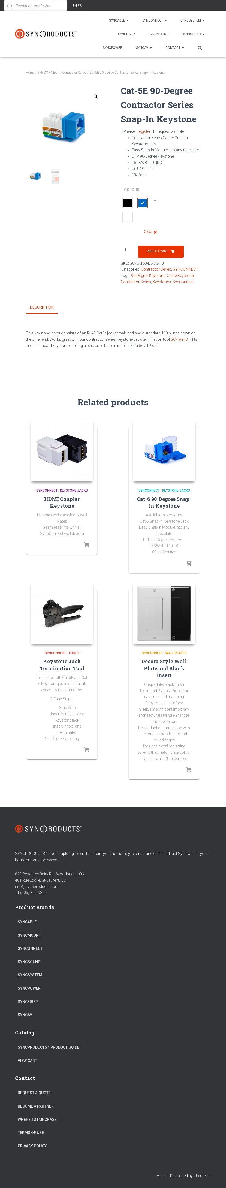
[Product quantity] (128, 250)
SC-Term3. (180, 339)
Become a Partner (36, 1106)
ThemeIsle (202, 1176)
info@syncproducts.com (37, 886)
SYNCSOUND (193, 34)
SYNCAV (144, 48)
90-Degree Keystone (148, 275)
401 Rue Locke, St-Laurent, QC (40, 880)
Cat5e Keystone (180, 275)
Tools (73, 653)
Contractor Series (74, 72)
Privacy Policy (32, 1146)
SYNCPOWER (112, 48)
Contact (174, 48)
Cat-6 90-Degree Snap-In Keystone (164, 502)
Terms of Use (31, 1132)
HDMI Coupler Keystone (62, 502)
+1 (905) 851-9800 (31, 892)
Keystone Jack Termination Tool (62, 664)
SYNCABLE (119, 20)
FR (80, 6)
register (144, 131)
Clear (148, 231)
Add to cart (157, 251)
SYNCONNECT (154, 20)
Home (30, 72)
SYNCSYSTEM (192, 20)
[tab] (46, 307)
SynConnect (183, 282)
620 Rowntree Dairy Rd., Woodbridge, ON (50, 874)
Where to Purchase (37, 1119)
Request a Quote (34, 1093)
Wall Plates (176, 653)
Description (42, 307)
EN (75, 6)
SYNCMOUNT (158, 34)
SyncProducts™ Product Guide (48, 1047)
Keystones (162, 282)
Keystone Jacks (74, 490)
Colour (132, 190)
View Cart (27, 1060)
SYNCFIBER (126, 34)
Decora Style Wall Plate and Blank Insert (164, 668)
